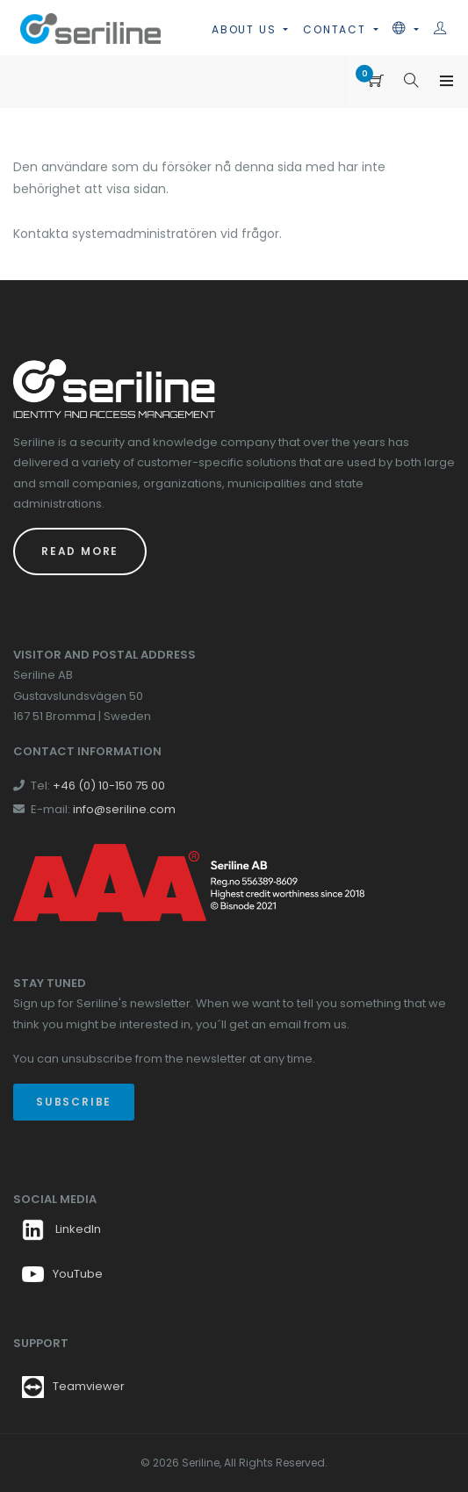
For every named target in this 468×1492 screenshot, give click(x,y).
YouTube (62, 1273)
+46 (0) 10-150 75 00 (109, 785)
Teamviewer (89, 1386)
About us (246, 29)
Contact (336, 29)
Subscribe (74, 1101)
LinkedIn (61, 1229)
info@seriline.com (124, 809)
